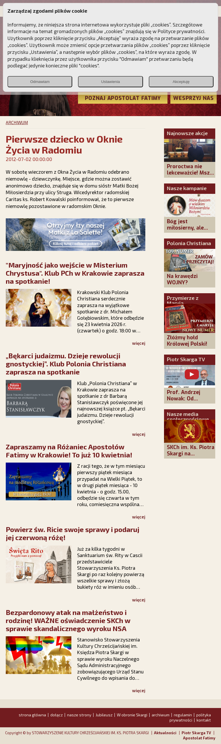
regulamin (183, 714)
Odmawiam (39, 81)
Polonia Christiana (189, 243)
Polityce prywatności (181, 31)
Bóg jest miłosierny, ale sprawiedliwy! (185, 228)
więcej (138, 343)
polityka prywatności (190, 717)
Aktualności (165, 732)
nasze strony (79, 714)
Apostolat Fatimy (199, 738)
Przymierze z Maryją (183, 300)
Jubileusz (104, 714)
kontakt (204, 720)
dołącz (56, 714)
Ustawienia (110, 81)
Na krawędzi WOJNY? (182, 279)
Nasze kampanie (187, 188)
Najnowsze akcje (187, 133)
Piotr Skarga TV (186, 359)
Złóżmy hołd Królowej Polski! (187, 340)
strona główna (32, 714)
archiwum (160, 714)
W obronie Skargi (132, 714)
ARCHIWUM (17, 122)
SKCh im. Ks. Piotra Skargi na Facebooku (190, 453)
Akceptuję (181, 81)
